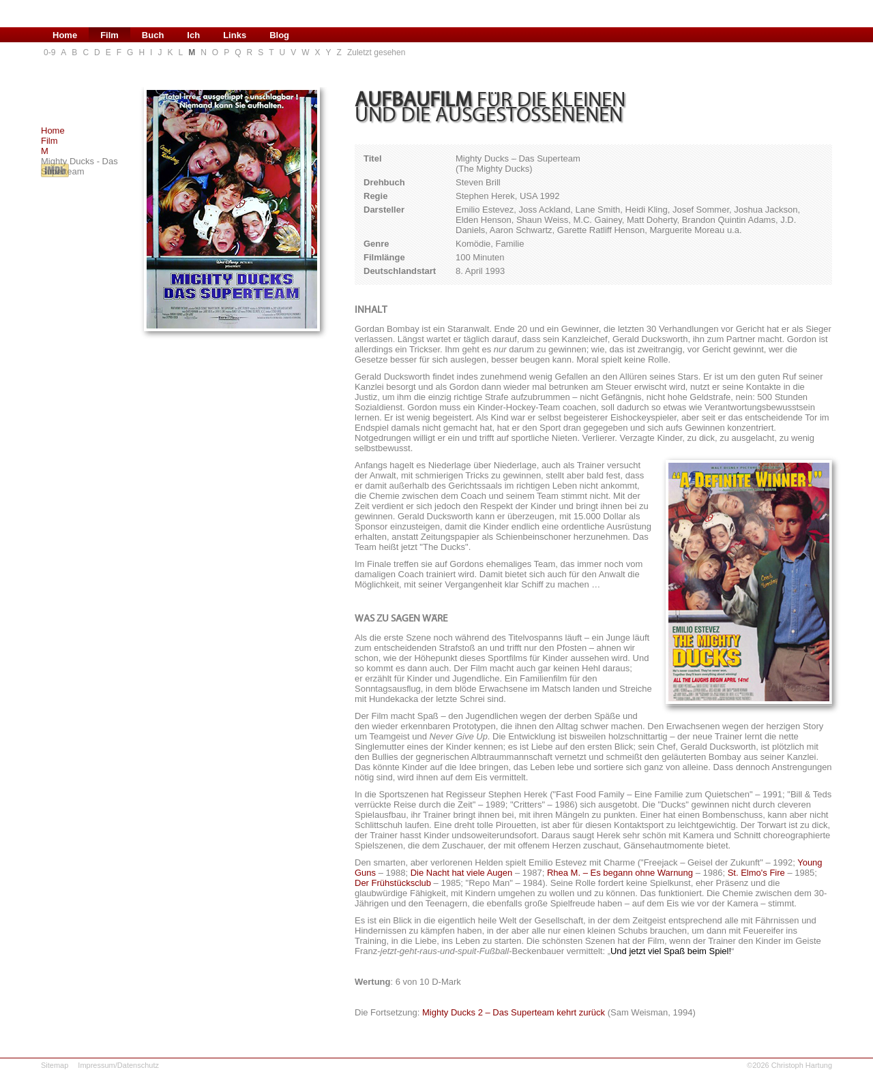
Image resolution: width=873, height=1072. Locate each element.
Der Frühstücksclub (393, 883)
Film (49, 141)
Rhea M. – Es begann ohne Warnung (620, 873)
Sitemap (54, 1065)
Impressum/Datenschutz (118, 1065)
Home (53, 130)
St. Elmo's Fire (756, 873)
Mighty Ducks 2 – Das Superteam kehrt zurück (513, 1012)
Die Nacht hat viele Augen (462, 873)
